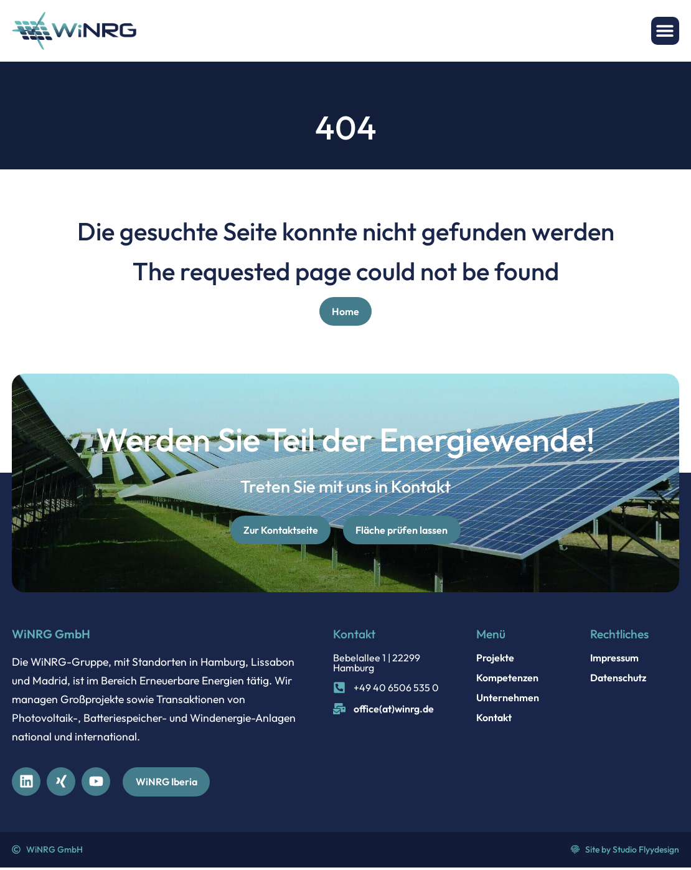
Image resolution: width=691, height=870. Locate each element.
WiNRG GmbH (51, 635)
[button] (665, 31)
